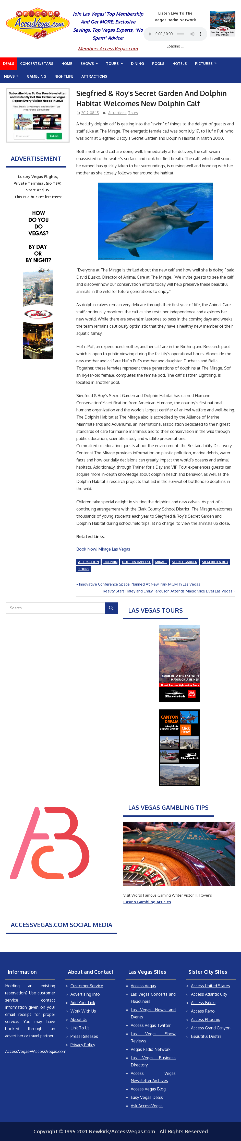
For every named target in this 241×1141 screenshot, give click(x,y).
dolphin (110, 562)
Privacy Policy (82, 1044)
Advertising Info (85, 994)
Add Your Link (82, 1002)
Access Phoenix (205, 1019)
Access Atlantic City (209, 994)
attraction (88, 562)
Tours (112, 63)
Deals (8, 63)
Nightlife (63, 76)
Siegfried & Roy (215, 562)
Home (67, 63)
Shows (87, 63)
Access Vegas (143, 985)
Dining (137, 63)
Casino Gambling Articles (147, 901)
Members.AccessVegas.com (108, 48)
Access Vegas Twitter (151, 1025)
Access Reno (203, 1011)
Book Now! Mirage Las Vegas (103, 549)
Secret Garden (184, 562)
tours (83, 569)
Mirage (161, 562)
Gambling (36, 76)
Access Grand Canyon (211, 1027)
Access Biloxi (203, 1002)
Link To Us (80, 1027)
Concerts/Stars (36, 63)
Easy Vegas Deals (147, 1097)
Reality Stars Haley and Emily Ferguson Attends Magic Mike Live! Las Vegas (167, 591)
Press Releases (84, 1036)
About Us (78, 1019)
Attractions (94, 76)
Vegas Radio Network (151, 1049)
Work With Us (83, 1011)
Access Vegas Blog (148, 1088)
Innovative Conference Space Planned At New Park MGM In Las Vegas (139, 584)
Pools (158, 63)
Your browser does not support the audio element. (175, 34)
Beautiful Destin (206, 1036)
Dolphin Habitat (136, 562)
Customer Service (86, 985)
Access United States (210, 985)
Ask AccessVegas (147, 1105)
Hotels (180, 63)
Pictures (204, 63)
